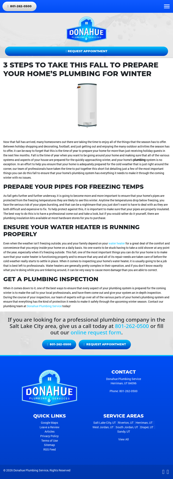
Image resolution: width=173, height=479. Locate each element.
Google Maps (49, 423)
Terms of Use (49, 440)
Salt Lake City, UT (104, 423)
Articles (50, 431)
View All (123, 439)
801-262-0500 (19, 6)
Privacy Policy (49, 436)
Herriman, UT (144, 423)
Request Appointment (86, 51)
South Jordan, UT (127, 427)
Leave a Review (49, 427)
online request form (96, 332)
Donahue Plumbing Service (44, 306)
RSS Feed (49, 449)
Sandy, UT (123, 431)
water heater (117, 243)
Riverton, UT (126, 423)
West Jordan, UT (103, 427)
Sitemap (49, 445)
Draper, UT (146, 427)
